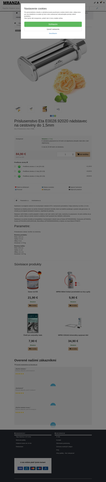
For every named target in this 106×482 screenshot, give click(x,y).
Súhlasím (53, 24)
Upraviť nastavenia (53, 29)
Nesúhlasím (53, 33)
